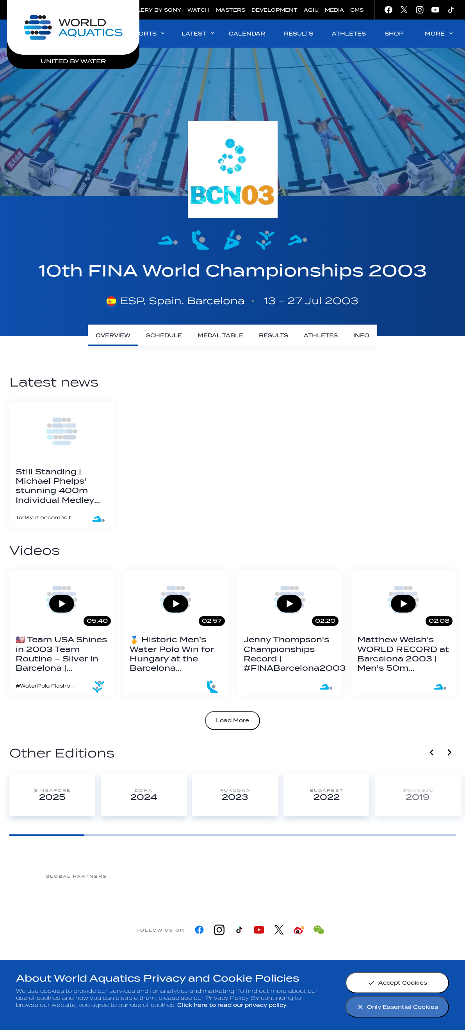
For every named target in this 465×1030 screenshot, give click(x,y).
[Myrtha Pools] (138, 876)
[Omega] (263, 876)
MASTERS (230, 10)
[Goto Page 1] (46, 835)
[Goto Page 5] (344, 835)
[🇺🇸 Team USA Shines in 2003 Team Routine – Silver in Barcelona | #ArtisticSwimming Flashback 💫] (61, 632)
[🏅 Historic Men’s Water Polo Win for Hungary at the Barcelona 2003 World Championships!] (175, 632)
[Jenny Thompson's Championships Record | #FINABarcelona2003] (289, 632)
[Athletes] (321, 335)
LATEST (199, 33)
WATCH (198, 10)
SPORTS (148, 33)
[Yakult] (388, 876)
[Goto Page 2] (121, 835)
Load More (232, 720)
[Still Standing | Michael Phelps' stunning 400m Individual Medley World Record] (61, 464)
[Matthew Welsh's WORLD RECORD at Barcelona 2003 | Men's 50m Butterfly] (403, 632)
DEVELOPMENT (274, 10)
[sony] (325, 876)
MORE (439, 33)
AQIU (311, 10)
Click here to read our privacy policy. (232, 1005)
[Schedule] (164, 335)
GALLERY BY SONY (153, 10)
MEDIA (334, 10)
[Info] (361, 335)
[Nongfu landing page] (200, 876)
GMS (356, 10)
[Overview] (113, 335)
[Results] (273, 335)
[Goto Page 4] (270, 835)
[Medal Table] (220, 335)
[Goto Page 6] (418, 835)
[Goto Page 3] (195, 835)
